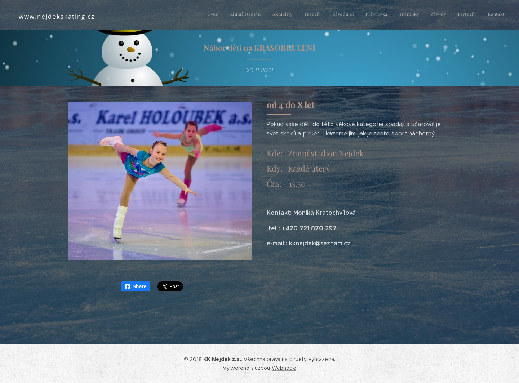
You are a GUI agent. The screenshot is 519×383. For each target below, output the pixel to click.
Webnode (284, 368)
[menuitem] (403, 15)
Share (136, 286)
